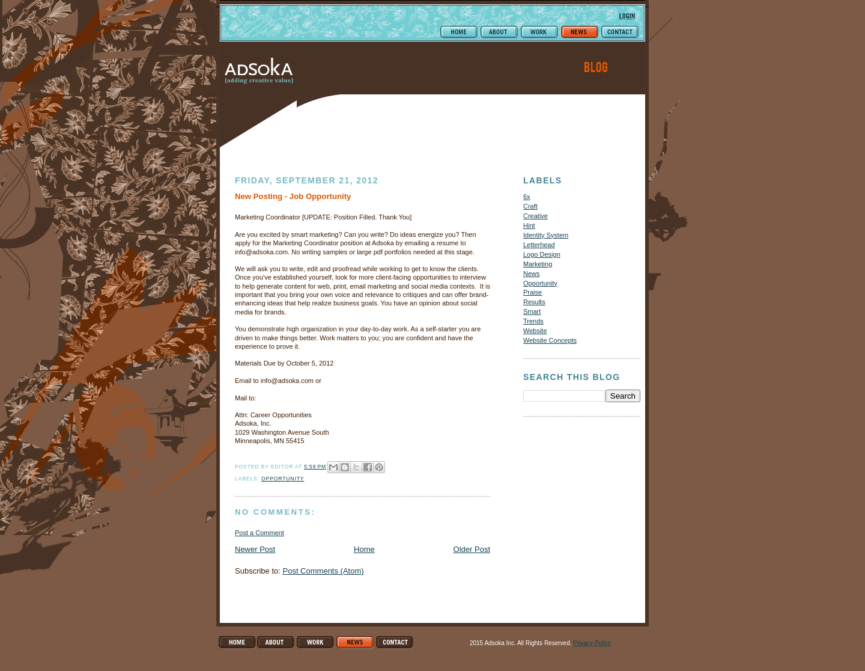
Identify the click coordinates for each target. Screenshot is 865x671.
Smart (532, 311)
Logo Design (541, 254)
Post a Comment (259, 532)
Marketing (537, 264)
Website (535, 330)
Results (534, 301)
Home (364, 549)
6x (526, 196)
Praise (532, 292)
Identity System (545, 235)
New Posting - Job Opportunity (293, 196)
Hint (529, 225)
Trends (533, 321)
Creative (535, 215)
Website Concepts (550, 340)
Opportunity (282, 479)
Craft (530, 206)
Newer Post (255, 549)
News (531, 273)
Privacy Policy (591, 643)
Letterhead (539, 244)
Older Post (472, 549)
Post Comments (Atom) (323, 570)
